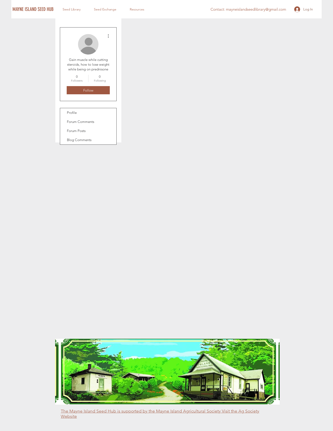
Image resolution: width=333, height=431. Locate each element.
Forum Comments (80, 122)
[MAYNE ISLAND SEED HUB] (33, 9)
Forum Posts (76, 131)
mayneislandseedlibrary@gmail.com (256, 9)
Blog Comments (79, 140)
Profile (72, 112)
